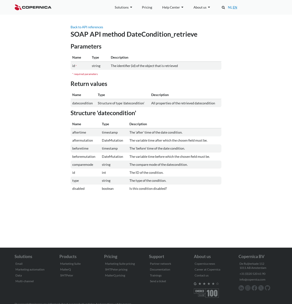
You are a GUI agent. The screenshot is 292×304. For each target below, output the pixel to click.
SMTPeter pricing (116, 269)
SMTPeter (66, 275)
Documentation (160, 269)
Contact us (202, 275)
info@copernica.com (252, 279)
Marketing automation (30, 269)
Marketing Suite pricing (120, 263)
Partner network (160, 263)
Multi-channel (24, 281)
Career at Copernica (207, 269)
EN (235, 7)
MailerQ (65, 269)
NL (230, 7)
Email (19, 263)
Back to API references (87, 27)
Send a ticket (158, 281)
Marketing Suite (70, 263)
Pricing (147, 7)
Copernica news (205, 263)
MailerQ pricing (115, 275)
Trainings (156, 275)
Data (18, 275)
